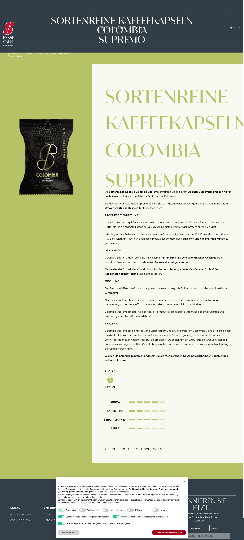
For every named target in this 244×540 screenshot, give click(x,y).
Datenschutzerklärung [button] (137, 486)
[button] (185, 482)
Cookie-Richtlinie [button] (110, 492)
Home (10, 54)
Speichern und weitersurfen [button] (169, 532)
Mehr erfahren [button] (68, 532)
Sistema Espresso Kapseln (36, 54)
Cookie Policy (20, 520)
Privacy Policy (21, 514)
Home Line (19, 54)
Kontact (49, 520)
